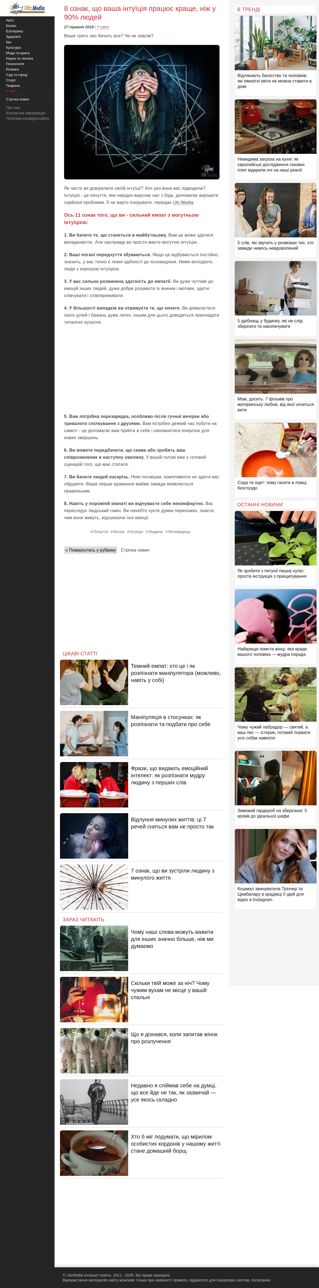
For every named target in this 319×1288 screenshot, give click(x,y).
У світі (103, 27)
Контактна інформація (25, 113)
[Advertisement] (141, 369)
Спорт (11, 80)
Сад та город (16, 75)
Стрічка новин (135, 550)
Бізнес (11, 26)
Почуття (100, 532)
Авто (10, 20)
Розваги (12, 69)
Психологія (15, 64)
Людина (156, 532)
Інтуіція (136, 532)
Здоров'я (13, 37)
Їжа (8, 42)
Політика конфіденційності (29, 118)
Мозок (118, 532)
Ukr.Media (183, 202)
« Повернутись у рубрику (90, 550)
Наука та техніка (19, 58)
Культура (13, 47)
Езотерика (14, 31)
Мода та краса (18, 53)
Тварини (13, 86)
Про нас (13, 107)
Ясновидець (179, 532)
